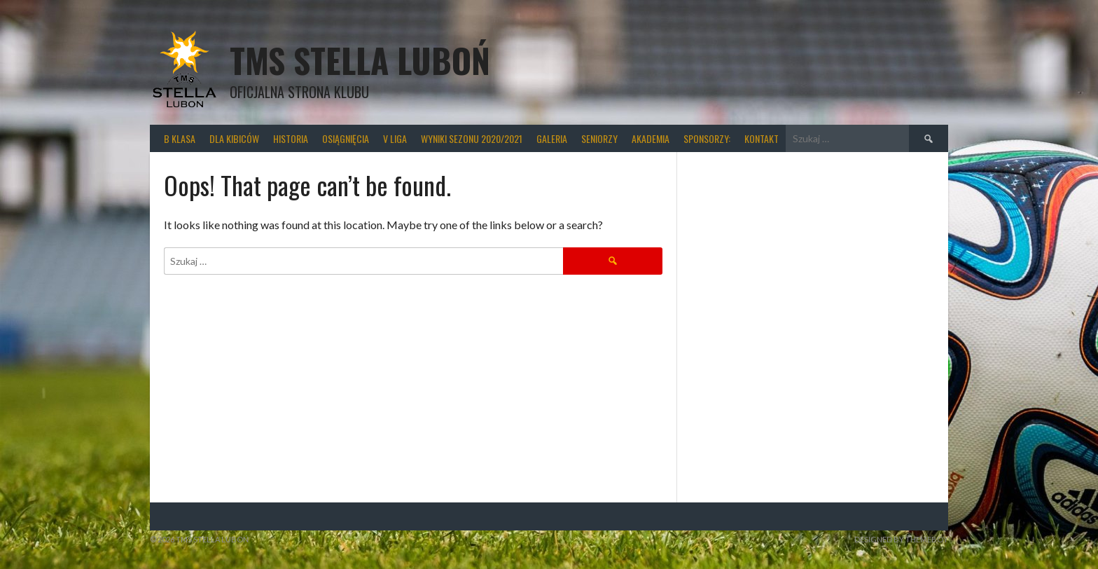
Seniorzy (599, 138)
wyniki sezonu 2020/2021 (471, 138)
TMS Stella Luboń (360, 60)
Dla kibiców (234, 138)
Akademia (650, 138)
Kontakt (761, 138)
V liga (395, 138)
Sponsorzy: (706, 138)
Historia (290, 138)
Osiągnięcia (345, 138)
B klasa (179, 138)
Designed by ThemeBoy (901, 539)
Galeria (551, 138)
